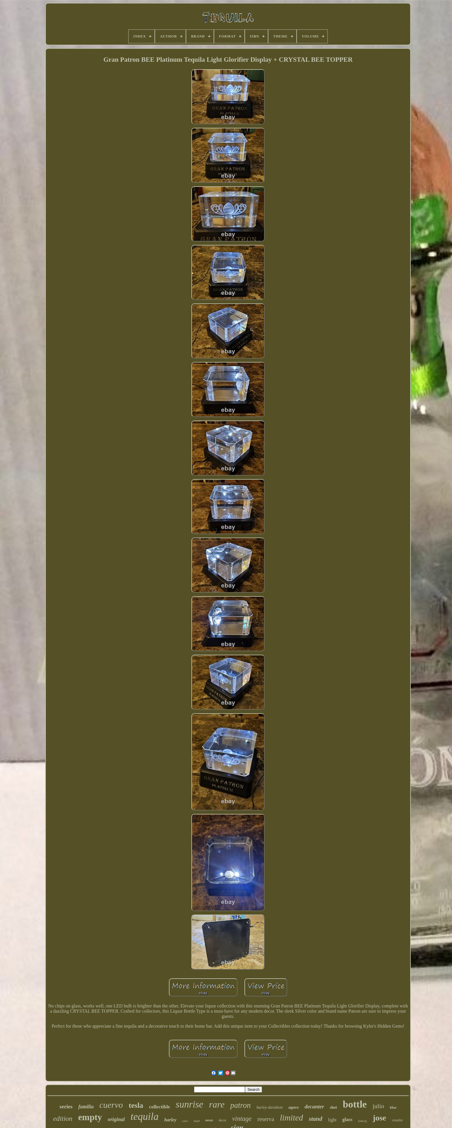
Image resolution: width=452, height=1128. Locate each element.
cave (185, 1121)
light (332, 1119)
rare (217, 1104)
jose (379, 1117)
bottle (355, 1104)
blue (393, 1107)
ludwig (362, 1121)
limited (291, 1117)
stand (315, 1118)
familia (86, 1107)
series (65, 1106)
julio (378, 1106)
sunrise (189, 1104)
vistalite (397, 1120)
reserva (265, 1119)
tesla (136, 1105)
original (116, 1119)
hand (196, 1121)
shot (333, 1107)
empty (90, 1117)
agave (294, 1107)
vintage (242, 1118)
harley (170, 1119)
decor (223, 1120)
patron (240, 1105)
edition (62, 1118)
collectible (159, 1107)
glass (347, 1119)
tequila (145, 1116)
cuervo (111, 1105)
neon (209, 1120)
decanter (314, 1106)
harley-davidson (270, 1107)
